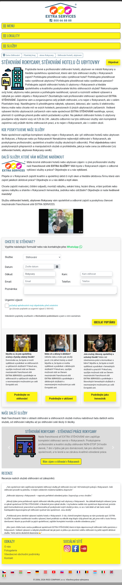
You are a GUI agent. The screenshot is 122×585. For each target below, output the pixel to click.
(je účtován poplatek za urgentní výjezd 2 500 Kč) (31, 308)
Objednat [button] (113, 62)
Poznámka (11, 289)
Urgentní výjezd (13, 300)
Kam (64, 274)
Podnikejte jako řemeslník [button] (100, 396)
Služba (9, 257)
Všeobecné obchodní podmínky (22, 554)
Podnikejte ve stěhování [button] (22, 396)
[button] (61, 26)
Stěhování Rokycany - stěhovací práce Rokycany (61, 431)
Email (8, 281)
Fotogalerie (10, 550)
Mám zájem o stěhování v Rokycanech (61, 461)
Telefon (66, 281)
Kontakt (8, 558)
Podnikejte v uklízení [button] (61, 398)
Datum (8, 266)
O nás (7, 546)
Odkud (8, 274)
